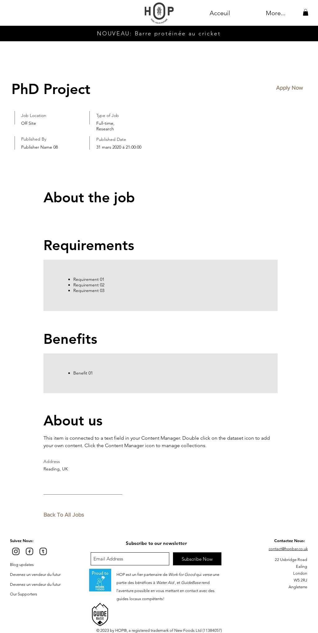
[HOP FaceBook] (29, 551)
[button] (305, 12)
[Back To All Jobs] (65, 515)
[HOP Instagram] (16, 551)
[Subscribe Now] (197, 558)
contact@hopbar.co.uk (288, 548)
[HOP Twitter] (43, 551)
